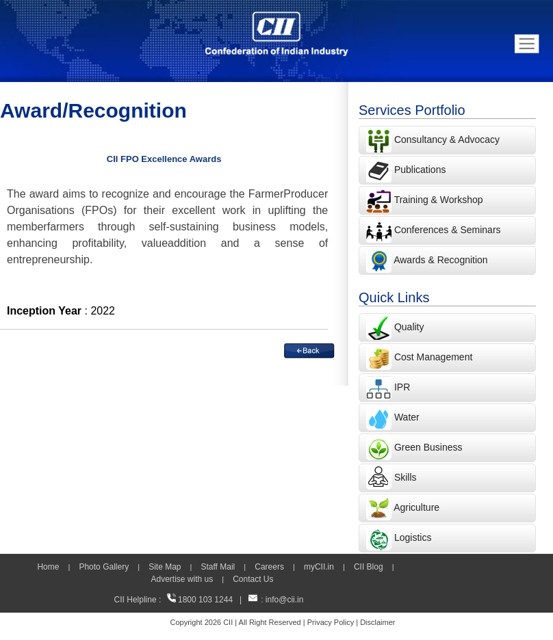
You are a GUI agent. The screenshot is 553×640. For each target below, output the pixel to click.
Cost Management (433, 356)
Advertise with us (182, 579)
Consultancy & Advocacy (445, 139)
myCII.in (319, 567)
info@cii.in (285, 599)
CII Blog (368, 567)
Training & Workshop (437, 199)
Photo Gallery (104, 567)
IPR (402, 387)
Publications (420, 169)
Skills (405, 477)
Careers (269, 567)
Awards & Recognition (440, 259)
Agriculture (416, 507)
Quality (409, 326)
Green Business (428, 447)
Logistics (412, 537)
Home (48, 567)
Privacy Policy (330, 622)
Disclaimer (377, 622)
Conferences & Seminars (447, 229)
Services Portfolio (412, 110)
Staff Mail (218, 567)
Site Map (165, 567)
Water (407, 417)
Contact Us (253, 579)
